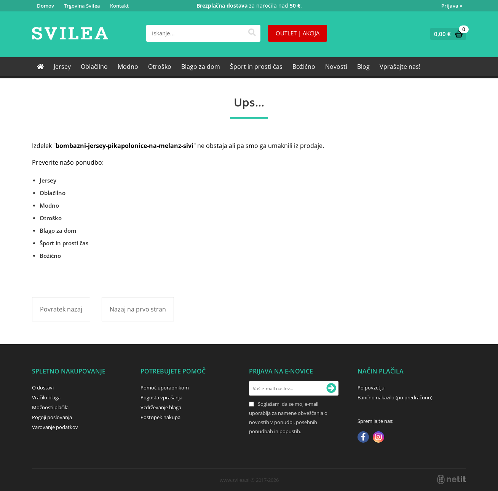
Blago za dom (200, 66)
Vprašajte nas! (400, 66)
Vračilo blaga (46, 397)
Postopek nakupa (160, 417)
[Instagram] (378, 437)
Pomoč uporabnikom (164, 387)
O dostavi (43, 387)
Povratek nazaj (61, 309)
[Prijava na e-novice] (331, 388)
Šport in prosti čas (256, 66)
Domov (45, 5)
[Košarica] (446, 34)
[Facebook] (363, 437)
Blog (363, 66)
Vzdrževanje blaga (160, 407)
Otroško (159, 66)
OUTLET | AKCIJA (297, 33)
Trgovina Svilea (82, 5)
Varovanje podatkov (55, 427)
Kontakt (119, 5)
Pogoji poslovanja (52, 417)
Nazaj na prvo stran (138, 309)
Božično (303, 66)
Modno (128, 66)
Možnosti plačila (50, 407)
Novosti (336, 66)
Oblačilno (94, 66)
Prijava (451, 5)
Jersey (62, 66)
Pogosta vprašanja (161, 397)
